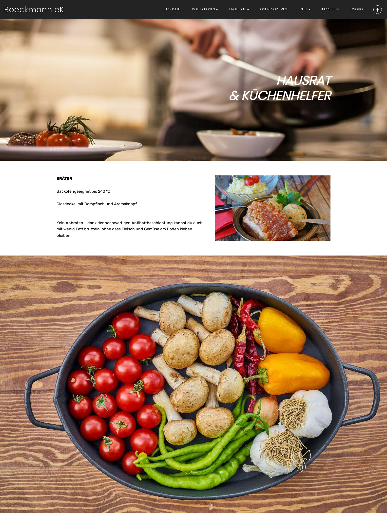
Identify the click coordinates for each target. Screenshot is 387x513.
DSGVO (357, 9)
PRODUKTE (237, 9)
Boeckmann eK (34, 9)
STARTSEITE (172, 9)
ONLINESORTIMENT (274, 9)
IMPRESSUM (330, 9)
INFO (303, 9)
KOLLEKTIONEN (203, 9)
